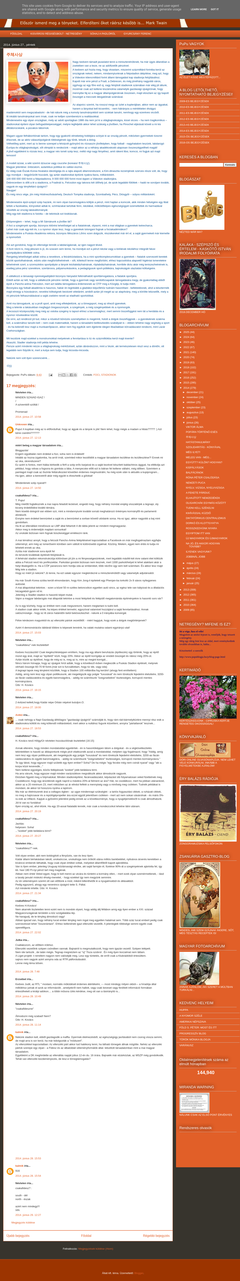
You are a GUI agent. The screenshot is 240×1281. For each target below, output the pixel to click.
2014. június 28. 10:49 (28, 996)
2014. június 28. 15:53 (28, 1158)
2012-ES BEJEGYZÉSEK (194, 119)
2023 (186, 342)
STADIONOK (108, 374)
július (190, 417)
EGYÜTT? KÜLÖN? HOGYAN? (204, 462)
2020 (186, 357)
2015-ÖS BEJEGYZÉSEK (194, 136)
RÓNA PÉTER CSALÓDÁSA (202, 477)
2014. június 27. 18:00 (28, 707)
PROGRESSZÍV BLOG (192, 1033)
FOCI (96, 374)
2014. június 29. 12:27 (28, 1214)
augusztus (193, 412)
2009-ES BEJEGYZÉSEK (194, 101)
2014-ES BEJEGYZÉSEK (194, 130)
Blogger (138, 1273)
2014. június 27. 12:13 (28, 437)
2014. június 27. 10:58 (28, 416)
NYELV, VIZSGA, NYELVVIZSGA (205, 487)
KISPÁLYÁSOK (195, 467)
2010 (186, 604)
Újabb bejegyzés (17, 1235)
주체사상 (191, 436)
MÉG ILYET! (193, 452)
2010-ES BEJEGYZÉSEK (194, 107)
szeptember (194, 407)
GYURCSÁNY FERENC (137, 33)
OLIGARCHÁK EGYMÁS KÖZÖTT (206, 502)
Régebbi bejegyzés (156, 1235)
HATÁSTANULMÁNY (198, 442)
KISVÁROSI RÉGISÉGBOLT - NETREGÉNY (56, 33)
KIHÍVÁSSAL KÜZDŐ (198, 513)
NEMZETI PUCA (195, 482)
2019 (186, 362)
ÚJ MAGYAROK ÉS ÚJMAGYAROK (206, 538)
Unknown (21, 424)
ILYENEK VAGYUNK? (198, 551)
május (190, 563)
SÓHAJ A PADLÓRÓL (103, 33)
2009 (186, 609)
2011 (186, 599)
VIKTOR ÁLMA (194, 426)
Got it (215, 9)
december (193, 392)
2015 (186, 382)
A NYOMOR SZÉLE (190, 1015)
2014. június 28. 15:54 (28, 1175)
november (193, 397)
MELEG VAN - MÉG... (198, 457)
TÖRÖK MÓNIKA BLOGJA (194, 1039)
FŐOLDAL (16, 33)
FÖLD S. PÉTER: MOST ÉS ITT (198, 1027)
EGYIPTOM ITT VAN (198, 533)
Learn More (199, 9)
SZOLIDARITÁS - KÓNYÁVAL (203, 447)
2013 (186, 589)
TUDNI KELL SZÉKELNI (200, 507)
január (191, 583)
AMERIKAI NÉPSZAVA (192, 1021)
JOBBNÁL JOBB (195, 556)
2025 (186, 332)
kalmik (19, 1032)
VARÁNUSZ (186, 1045)
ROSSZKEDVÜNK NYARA (201, 528)
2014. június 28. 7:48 (27, 971)
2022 (186, 347)
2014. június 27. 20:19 (28, 811)
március (191, 573)
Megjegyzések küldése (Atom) (95, 1248)
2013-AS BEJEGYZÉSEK (194, 124)
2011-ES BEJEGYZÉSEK (194, 113)
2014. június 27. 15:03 (28, 632)
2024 (186, 337)
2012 (186, 594)
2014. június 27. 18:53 (28, 728)
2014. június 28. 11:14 (28, 1024)
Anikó (19, 714)
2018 (186, 367)
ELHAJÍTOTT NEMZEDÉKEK (203, 497)
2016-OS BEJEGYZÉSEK (194, 142)
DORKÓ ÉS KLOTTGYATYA (202, 523)
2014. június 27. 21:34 (28, 893)
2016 (186, 377)
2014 (186, 387)
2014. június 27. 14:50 (28, 487)
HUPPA (183, 1009)
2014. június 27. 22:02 (28, 932)
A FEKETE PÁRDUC (198, 492)
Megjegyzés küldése (23, 1222)
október (191, 402)
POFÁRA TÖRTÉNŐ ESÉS (201, 431)
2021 (186, 352)
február (191, 578)
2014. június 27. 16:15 (28, 689)
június (190, 422)
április (190, 568)
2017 (186, 372)
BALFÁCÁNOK (194, 472)
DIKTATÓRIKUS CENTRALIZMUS (206, 518)
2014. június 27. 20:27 (28, 835)
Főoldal (86, 1235)
